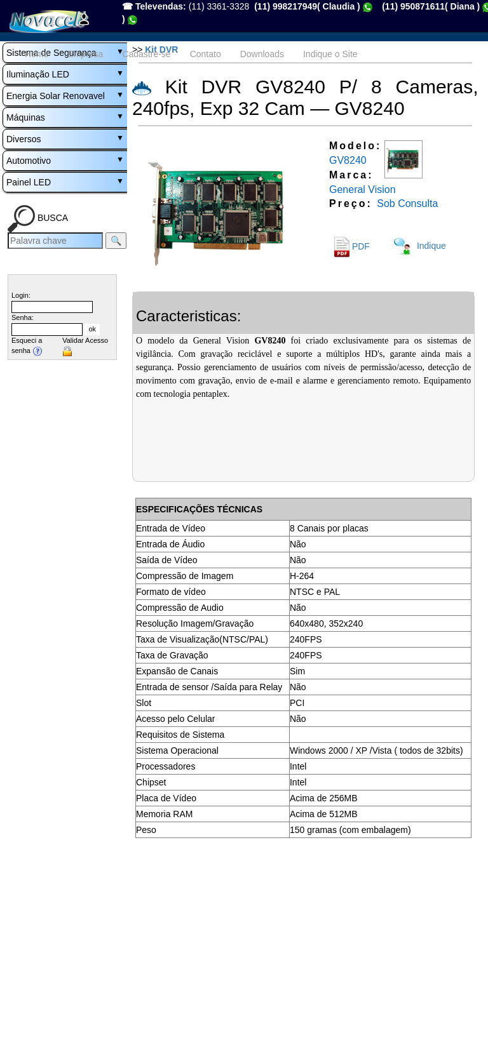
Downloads (262, 54)
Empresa (85, 54)
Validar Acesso (85, 340)
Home (36, 54)
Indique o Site (330, 54)
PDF (349, 246)
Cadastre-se (146, 54)
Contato (205, 54)
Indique (419, 246)
